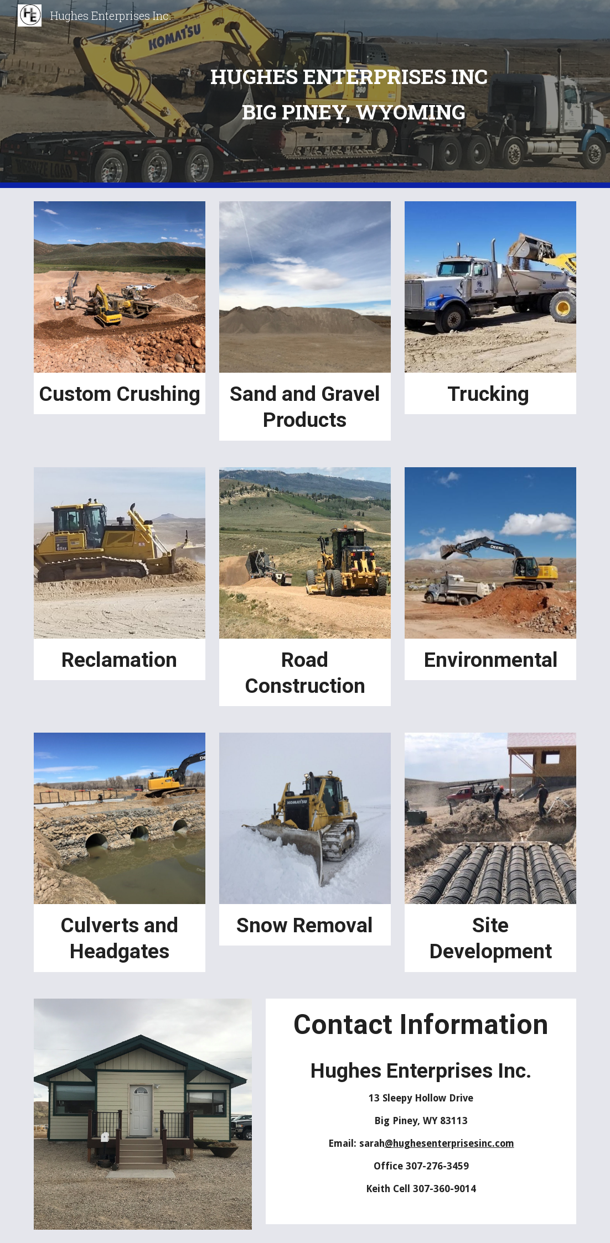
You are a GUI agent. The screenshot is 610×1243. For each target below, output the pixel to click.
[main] (351, 94)
